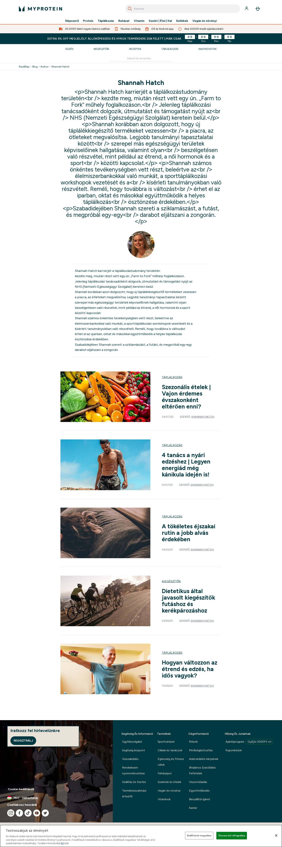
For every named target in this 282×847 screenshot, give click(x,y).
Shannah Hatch (60, 66)
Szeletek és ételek (169, 782)
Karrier (193, 808)
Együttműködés (199, 790)
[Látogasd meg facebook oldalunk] (19, 813)
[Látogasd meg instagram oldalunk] (10, 813)
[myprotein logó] (40, 8)
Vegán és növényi (204, 20)
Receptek (135, 49)
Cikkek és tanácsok (170, 750)
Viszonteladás (198, 782)
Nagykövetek (208, 49)
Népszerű (72, 20)
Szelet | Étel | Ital (160, 20)
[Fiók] (247, 8)
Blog (35, 66)
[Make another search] (141, 59)
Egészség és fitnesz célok (171, 761)
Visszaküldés (130, 759)
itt (62, 843)
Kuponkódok (234, 750)
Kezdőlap (24, 66)
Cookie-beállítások (21, 789)
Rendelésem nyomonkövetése (133, 770)
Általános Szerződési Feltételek (202, 770)
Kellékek (182, 20)
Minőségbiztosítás (201, 750)
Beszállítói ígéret (199, 799)
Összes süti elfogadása (231, 835)
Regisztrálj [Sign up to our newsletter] (23, 740)
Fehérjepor (165, 773)
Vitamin (139, 20)
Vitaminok (164, 799)
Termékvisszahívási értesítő (134, 793)
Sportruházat (166, 741)
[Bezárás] (276, 835)
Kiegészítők (101, 49)
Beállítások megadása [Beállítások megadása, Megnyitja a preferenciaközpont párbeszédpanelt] (199, 835)
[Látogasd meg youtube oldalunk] (36, 813)
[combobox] (182, 8)
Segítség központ (133, 750)
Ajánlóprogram (249, 741)
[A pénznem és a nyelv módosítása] (56, 798)
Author (44, 66)
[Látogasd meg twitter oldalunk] (45, 813)
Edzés (69, 49)
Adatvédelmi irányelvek (203, 759)
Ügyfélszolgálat (132, 741)
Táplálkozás (106, 20)
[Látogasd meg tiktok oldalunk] (28, 813)
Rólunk (193, 741)
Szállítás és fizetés (134, 782)
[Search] (129, 8)
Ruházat (123, 20)
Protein (88, 20)
